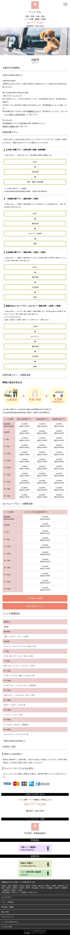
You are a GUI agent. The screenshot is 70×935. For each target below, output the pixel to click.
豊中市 (28, 888)
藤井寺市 (6, 890)
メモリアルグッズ (7, 917)
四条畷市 (50, 888)
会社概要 (27, 933)
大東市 (21, 888)
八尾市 (20, 890)
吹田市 (8, 888)
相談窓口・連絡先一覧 (10, 126)
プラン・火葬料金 (7, 902)
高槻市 (15, 886)
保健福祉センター (33, 111)
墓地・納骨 (5, 912)
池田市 (54, 886)
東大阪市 (35, 888)
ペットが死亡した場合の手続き (14, 114)
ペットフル (35, 7)
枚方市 (41, 886)
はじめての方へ (6, 897)
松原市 (13, 890)
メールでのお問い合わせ (9, 922)
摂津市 (15, 888)
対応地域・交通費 (35, 598)
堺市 (9, 886)
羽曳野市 (64, 888)
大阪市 (3, 886)
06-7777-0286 (35, 22)
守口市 (42, 888)
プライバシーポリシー (38, 933)
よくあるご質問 (6, 926)
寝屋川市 (61, 886)
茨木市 (21, 886)
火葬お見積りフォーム (35, 606)
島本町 (34, 886)
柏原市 (57, 888)
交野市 (47, 886)
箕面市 (28, 886)
